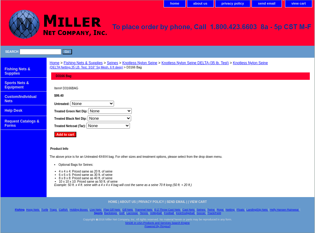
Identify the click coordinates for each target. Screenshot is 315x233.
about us (200, 3)
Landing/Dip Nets (257, 209)
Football (169, 213)
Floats (241, 209)
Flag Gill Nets (112, 209)
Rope (220, 209)
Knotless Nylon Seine (139, 63)
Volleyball (156, 213)
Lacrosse (133, 213)
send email (266, 3)
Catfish (63, 209)
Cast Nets (188, 209)
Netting (230, 209)
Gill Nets (128, 209)
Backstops (111, 213)
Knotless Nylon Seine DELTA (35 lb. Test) (195, 63)
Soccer (201, 213)
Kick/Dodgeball (185, 213)
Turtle (44, 209)
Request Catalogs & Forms (22, 123)
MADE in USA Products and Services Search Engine (157, 222)
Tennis (144, 213)
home (174, 3)
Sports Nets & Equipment (17, 85)
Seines (112, 63)
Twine (211, 209)
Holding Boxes (79, 209)
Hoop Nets (33, 209)
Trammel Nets (144, 209)
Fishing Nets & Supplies (83, 63)
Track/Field (214, 213)
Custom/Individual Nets (20, 99)
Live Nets (96, 209)
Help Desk (13, 110)
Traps (53, 209)
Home (54, 63)
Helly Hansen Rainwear (285, 209)
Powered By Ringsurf (158, 226)
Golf (122, 213)
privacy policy (233, 3)
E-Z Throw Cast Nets (167, 209)
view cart (298, 3)
